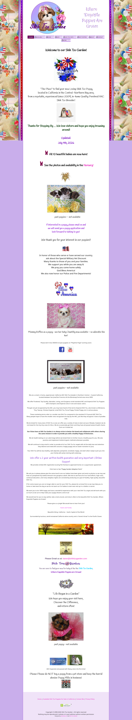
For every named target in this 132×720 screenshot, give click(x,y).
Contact (100, 37)
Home (31, 37)
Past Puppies (82, 37)
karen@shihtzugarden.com (75, 558)
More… (67, 40)
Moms (50, 37)
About (92, 37)
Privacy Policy (89, 699)
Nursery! (88, 165)
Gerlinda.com (64, 716)
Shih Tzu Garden (73, 716)
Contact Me (80, 699)
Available (40, 37)
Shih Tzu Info (70, 37)
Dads (59, 37)
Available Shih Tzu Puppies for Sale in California (59, 699)
